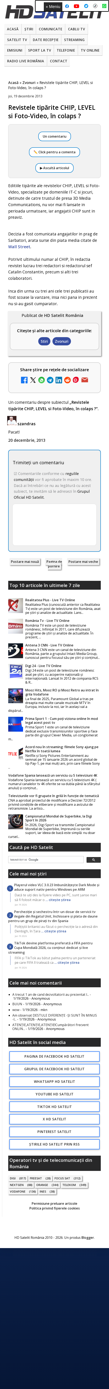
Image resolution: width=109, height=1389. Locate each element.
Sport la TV (39, 50)
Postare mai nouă (25, 561)
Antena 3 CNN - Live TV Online (49, 645)
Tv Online (90, 50)
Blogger (87, 1237)
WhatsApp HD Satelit (54, 1081)
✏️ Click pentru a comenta (54, 152)
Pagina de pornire (54, 563)
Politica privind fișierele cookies (54, 1208)
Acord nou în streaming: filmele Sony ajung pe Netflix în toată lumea (62, 749)
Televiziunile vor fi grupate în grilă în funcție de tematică (53, 796)
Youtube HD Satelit (55, 1094)
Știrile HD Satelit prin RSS (54, 1144)
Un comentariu (54, 136)
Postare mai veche (83, 561)
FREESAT (36, 1178)
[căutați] (45, 860)
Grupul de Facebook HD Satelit (54, 1069)
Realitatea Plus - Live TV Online (50, 600)
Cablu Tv (76, 29)
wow (15, 1009)
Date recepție (46, 40)
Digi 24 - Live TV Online (43, 666)
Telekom (69, 1185)
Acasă (13, 29)
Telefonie (66, 50)
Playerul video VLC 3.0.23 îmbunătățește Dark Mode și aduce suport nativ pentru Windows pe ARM (56, 887)
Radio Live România (25, 61)
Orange (42, 1185)
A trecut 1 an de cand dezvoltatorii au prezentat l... (50, 994)
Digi (13, 1178)
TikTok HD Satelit (54, 1106)
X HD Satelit (54, 1119)
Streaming (74, 40)
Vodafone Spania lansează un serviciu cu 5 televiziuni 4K (52, 775)
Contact (58, 61)
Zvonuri (61, 341)
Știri (28, 29)
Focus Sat (62, 1178)
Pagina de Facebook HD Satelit (54, 1056)
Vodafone (18, 1191)
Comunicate (50, 29)
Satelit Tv (17, 40)
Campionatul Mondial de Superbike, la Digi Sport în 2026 (58, 818)
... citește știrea (58, 900)
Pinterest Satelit (54, 1131)
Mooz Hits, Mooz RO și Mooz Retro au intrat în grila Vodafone (62, 692)
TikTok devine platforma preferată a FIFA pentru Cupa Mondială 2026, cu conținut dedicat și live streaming (50, 948)
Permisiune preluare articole (54, 1203)
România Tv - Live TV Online (47, 620)
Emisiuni (14, 50)
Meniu (53, 6)
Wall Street (19, 246)
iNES (43, 1191)
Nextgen (17, 1185)
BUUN (17, 1004)
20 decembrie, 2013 (26, 440)
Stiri (44, 341)
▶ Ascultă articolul (54, 168)
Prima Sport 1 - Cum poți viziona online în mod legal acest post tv (61, 720)
